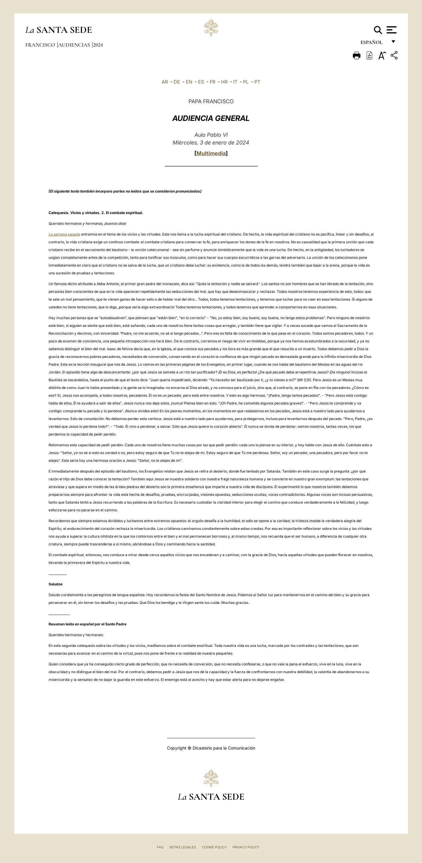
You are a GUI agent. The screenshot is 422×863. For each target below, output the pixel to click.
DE (177, 82)
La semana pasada (64, 234)
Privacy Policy (246, 847)
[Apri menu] (391, 30)
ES (201, 82)
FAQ (160, 847)
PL (246, 82)
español (374, 44)
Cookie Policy (214, 847)
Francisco (40, 44)
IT (235, 82)
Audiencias (74, 44)
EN (189, 82)
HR (224, 82)
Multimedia (211, 153)
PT (257, 82)
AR (165, 82)
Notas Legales (182, 847)
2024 (98, 44)
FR (212, 82)
